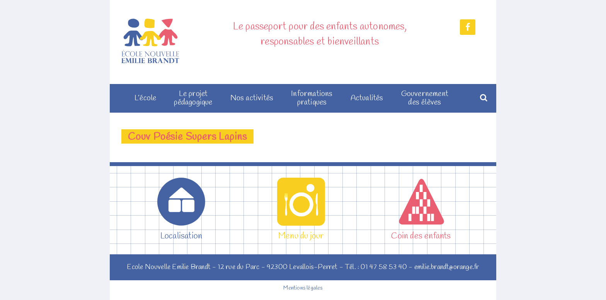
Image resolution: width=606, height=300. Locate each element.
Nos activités (252, 98)
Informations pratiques (311, 98)
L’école (145, 98)
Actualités (367, 98)
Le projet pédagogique (193, 98)
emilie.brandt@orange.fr (446, 267)
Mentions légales (302, 288)
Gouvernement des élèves (424, 98)
